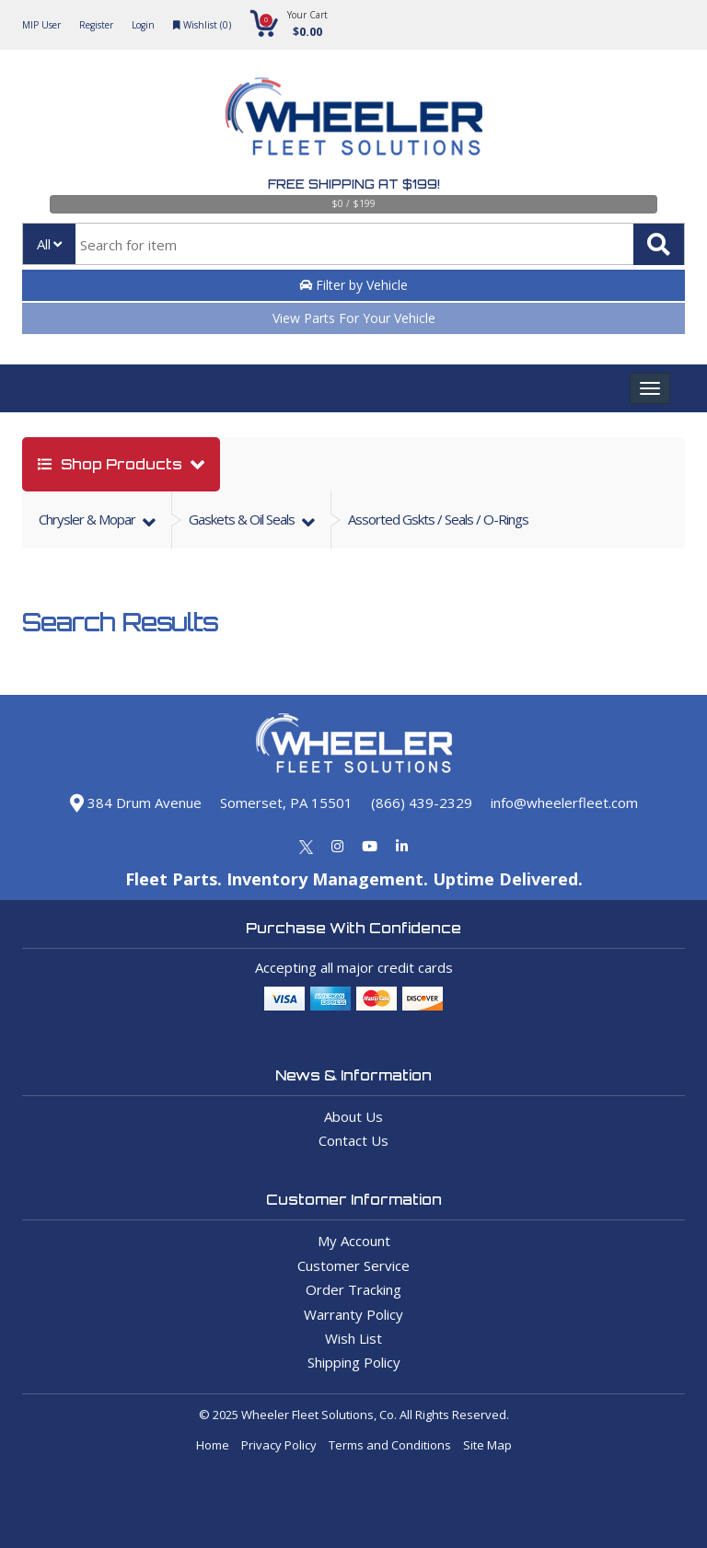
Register (96, 24)
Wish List (353, 1338)
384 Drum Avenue (136, 802)
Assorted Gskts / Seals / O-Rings (438, 519)
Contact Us (353, 1140)
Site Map (487, 1445)
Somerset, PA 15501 (286, 802)
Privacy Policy (279, 1445)
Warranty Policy (353, 1314)
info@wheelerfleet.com (564, 802)
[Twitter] (306, 846)
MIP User (41, 24)
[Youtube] (369, 846)
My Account (354, 1240)
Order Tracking (353, 1289)
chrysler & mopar (88, 519)
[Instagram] (337, 846)
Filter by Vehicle (353, 285)
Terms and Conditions (390, 1445)
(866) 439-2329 (421, 802)
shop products (112, 464)
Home (212, 1445)
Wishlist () (202, 24)
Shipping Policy (353, 1362)
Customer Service (353, 1265)
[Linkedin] (402, 846)
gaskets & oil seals (243, 519)
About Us (353, 1116)
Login (143, 24)
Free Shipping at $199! (354, 184)
